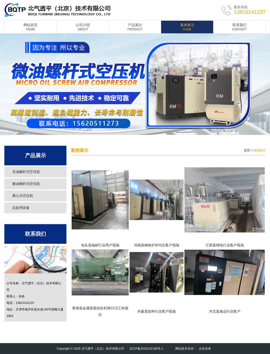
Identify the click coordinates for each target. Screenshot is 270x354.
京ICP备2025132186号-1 (146, 348)
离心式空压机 (22, 196)
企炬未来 (205, 348)
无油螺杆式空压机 (26, 172)
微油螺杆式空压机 (26, 184)
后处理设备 (21, 208)
